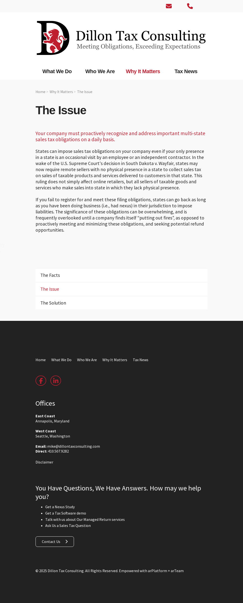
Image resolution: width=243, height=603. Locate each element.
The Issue (84, 91)
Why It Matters (61, 91)
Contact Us (51, 541)
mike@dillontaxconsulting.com (73, 446)
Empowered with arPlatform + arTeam (151, 570)
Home (40, 91)
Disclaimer (44, 462)
